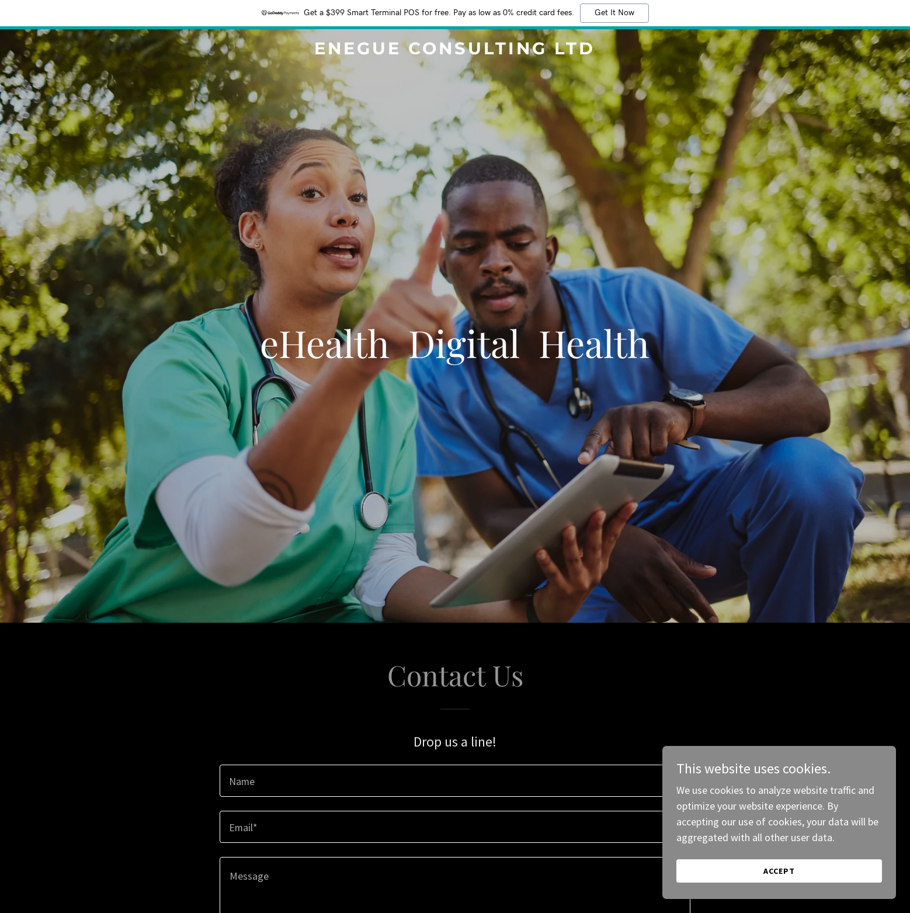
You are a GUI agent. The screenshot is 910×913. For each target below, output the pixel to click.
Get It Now (614, 13)
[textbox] (455, 781)
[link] (454, 50)
